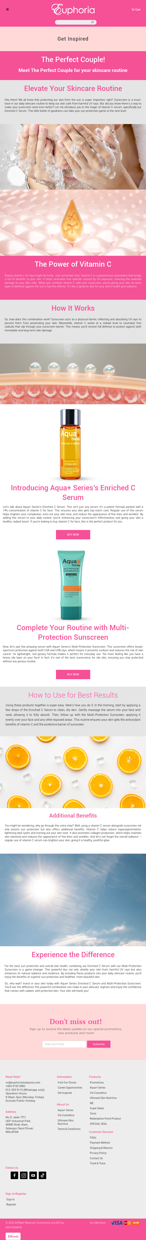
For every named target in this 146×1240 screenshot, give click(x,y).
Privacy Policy (98, 1152)
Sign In (10, 1199)
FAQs (93, 1137)
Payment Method (100, 1142)
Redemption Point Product (105, 1118)
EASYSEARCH (14, 1227)
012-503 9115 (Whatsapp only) (25, 1090)
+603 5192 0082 (15, 1086)
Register (11, 1204)
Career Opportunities (70, 1087)
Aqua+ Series (65, 1110)
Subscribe (99, 1044)
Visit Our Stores (67, 1082)
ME (92, 1103)
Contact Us (96, 1158)
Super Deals (97, 1108)
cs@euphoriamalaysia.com (23, 1082)
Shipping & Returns (101, 1147)
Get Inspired (65, 1092)
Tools (93, 1113)
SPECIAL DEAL (98, 1123)
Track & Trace (97, 1163)
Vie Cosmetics (66, 1115)
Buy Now (73, 534)
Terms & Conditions (69, 1128)
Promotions (97, 1082)
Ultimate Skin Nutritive (66, 1122)
